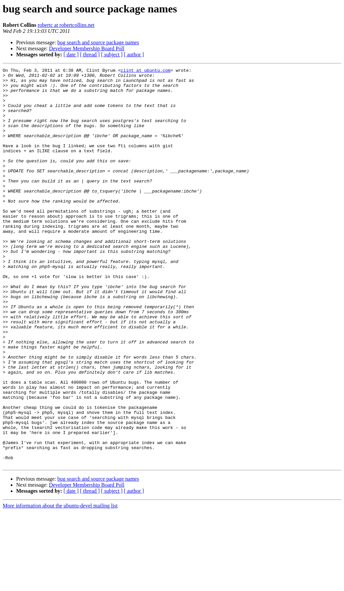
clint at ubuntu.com (145, 71)
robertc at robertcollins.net (66, 25)
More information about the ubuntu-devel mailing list (60, 585)
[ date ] (71, 54)
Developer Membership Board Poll (86, 48)
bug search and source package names (98, 42)
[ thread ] (90, 54)
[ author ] (134, 54)
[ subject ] (112, 54)
